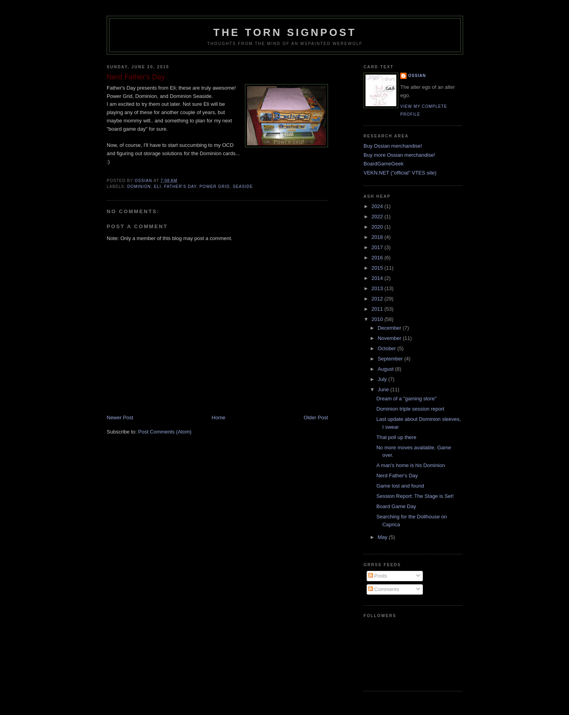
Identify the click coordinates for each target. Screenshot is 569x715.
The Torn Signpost (284, 32)
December (390, 328)
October (388, 348)
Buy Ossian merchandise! (393, 146)
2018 (377, 237)
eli (157, 186)
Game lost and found (400, 486)
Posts (377, 576)
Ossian (417, 75)
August (386, 369)
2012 (377, 299)
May (383, 537)
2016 (377, 258)
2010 (377, 319)
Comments (383, 589)
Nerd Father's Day (397, 476)
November (390, 338)
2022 (377, 217)
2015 (377, 268)
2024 (377, 206)
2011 (377, 309)
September (391, 359)
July (383, 379)
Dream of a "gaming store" (406, 399)
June (384, 389)
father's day (180, 186)
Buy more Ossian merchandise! (399, 155)
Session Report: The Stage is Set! (415, 496)
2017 (377, 247)
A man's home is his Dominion (410, 465)
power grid (215, 186)
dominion (139, 186)
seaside (243, 186)
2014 (377, 278)
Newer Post (120, 417)
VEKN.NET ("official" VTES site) (400, 173)
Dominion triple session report (410, 409)
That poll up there (396, 437)
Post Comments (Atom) (165, 432)
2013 (377, 288)
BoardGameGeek (383, 164)
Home (219, 417)
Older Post (316, 417)
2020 (377, 227)
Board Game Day (396, 506)
